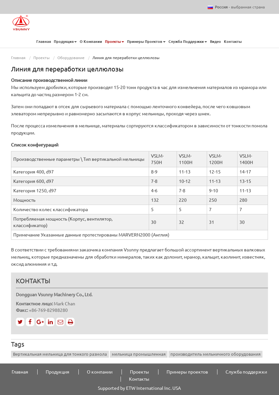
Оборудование (71, 58)
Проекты (41, 58)
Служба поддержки (246, 372)
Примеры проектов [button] (146, 42)
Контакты (233, 42)
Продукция (57, 372)
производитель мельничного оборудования (215, 354)
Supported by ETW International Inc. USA (139, 388)
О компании (91, 42)
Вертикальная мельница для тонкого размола (60, 354)
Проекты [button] (114, 42)
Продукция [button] (65, 42)
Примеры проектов (187, 372)
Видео (215, 42)
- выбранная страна (240, 7)
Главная (43, 42)
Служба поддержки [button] (188, 42)
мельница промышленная (139, 354)
